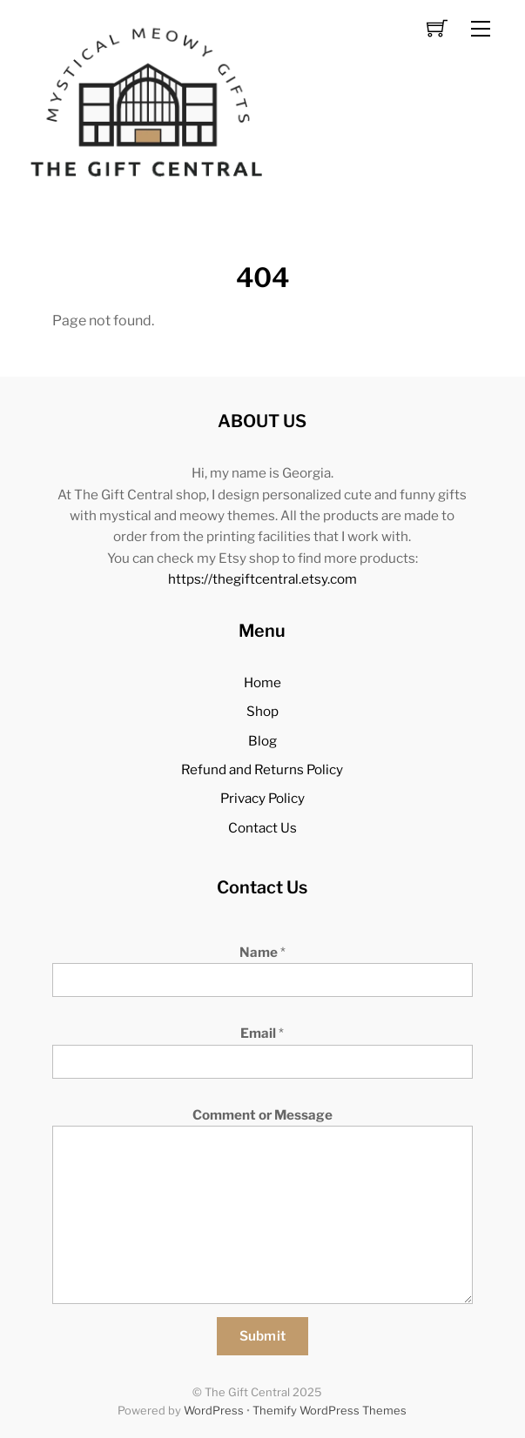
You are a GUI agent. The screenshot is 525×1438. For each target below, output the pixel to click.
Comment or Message (262, 1115)
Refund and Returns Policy (262, 769)
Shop (262, 711)
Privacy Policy (262, 798)
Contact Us (262, 827)
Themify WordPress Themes (329, 1410)
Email (262, 1033)
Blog (262, 740)
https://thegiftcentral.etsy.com (262, 579)
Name (262, 952)
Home (262, 682)
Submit (262, 1336)
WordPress (214, 1410)
